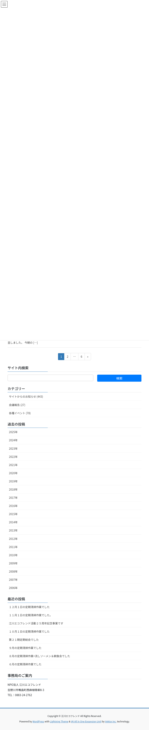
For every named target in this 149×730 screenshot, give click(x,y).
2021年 (13, 465)
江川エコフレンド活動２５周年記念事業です (36, 623)
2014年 (13, 522)
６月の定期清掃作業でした (25, 664)
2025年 (13, 432)
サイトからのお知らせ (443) (26, 396)
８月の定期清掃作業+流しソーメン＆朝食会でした (39, 656)
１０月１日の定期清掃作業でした (29, 631)
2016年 (13, 506)
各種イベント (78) (20, 413)
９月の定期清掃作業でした (25, 648)
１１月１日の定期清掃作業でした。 (30, 615)
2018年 (13, 489)
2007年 (13, 580)
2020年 (13, 473)
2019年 (13, 481)
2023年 (13, 448)
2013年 (13, 530)
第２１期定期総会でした (24, 640)
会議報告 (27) (17, 405)
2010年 (13, 555)
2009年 (13, 563)
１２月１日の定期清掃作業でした (29, 607)
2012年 (13, 539)
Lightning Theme (59, 721)
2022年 (13, 457)
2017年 (13, 498)
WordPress (38, 721)
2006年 (13, 588)
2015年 (13, 514)
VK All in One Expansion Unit (86, 721)
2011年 (13, 547)
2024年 (13, 440)
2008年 (13, 571)
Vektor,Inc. (110, 721)
